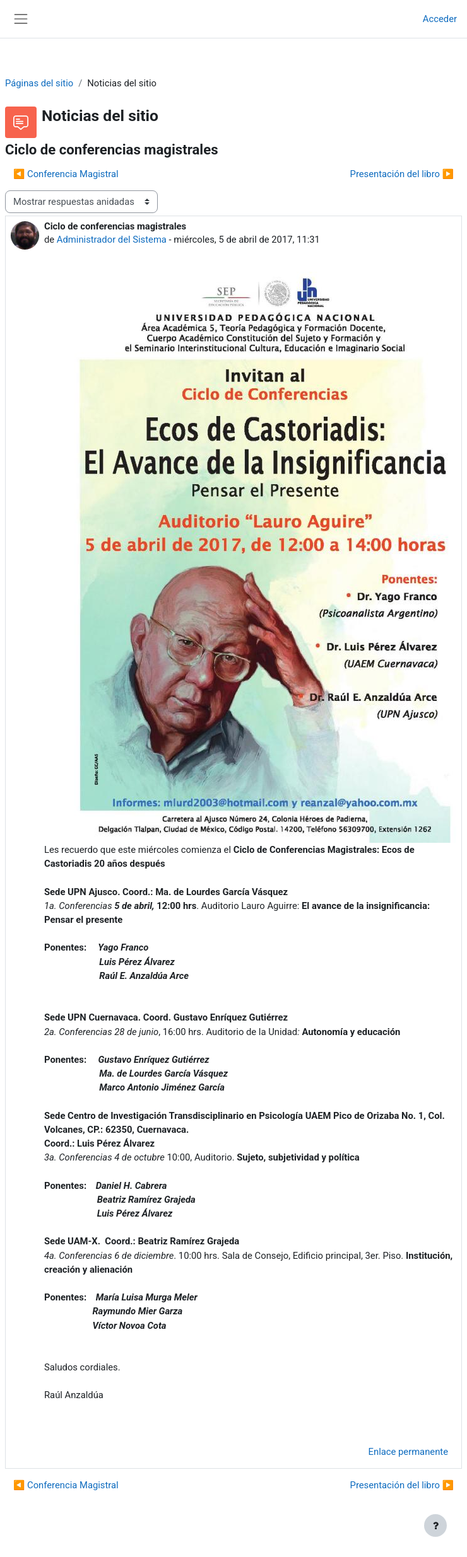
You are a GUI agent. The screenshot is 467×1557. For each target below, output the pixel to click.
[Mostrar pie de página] (435, 1525)
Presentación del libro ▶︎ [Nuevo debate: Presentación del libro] (402, 174)
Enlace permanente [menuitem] (408, 1451)
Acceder (440, 19)
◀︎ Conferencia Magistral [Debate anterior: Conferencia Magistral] (66, 174)
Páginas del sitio (39, 83)
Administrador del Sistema (112, 239)
